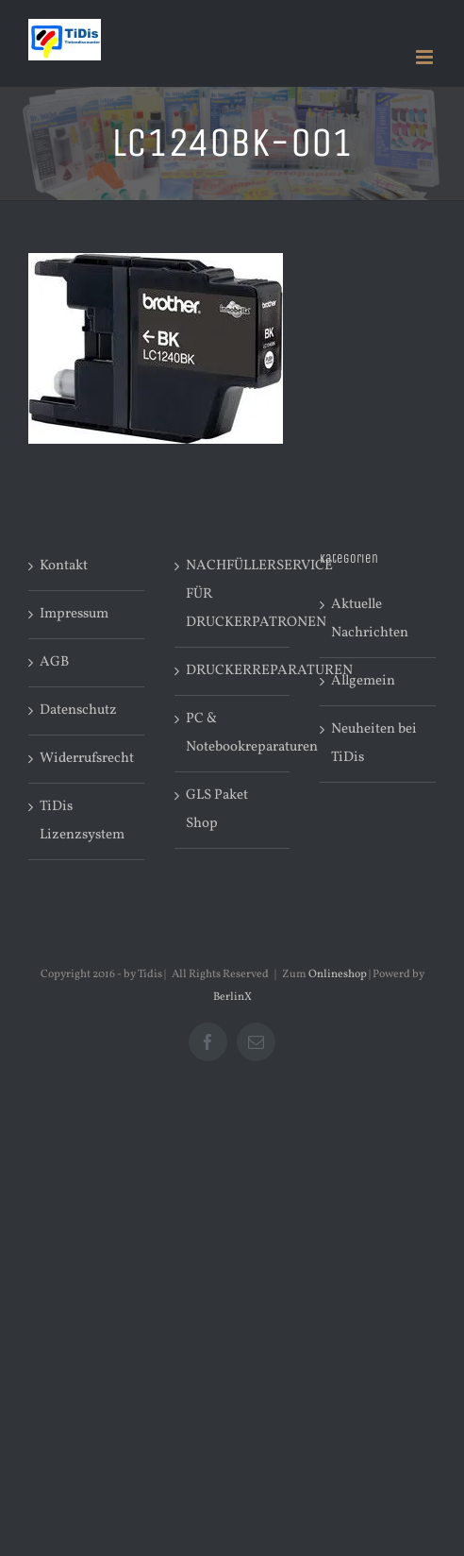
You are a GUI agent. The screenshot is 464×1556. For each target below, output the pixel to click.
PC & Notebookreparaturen (233, 733)
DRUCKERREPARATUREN (233, 671)
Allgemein (363, 681)
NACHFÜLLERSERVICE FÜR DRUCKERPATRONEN (233, 594)
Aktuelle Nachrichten (369, 619)
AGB (54, 662)
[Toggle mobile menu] (426, 57)
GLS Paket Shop (217, 810)
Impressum (74, 614)
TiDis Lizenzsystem (82, 821)
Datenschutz (78, 710)
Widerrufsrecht (87, 759)
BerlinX (232, 997)
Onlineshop (337, 974)
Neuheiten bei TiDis (374, 743)
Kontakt (64, 566)
